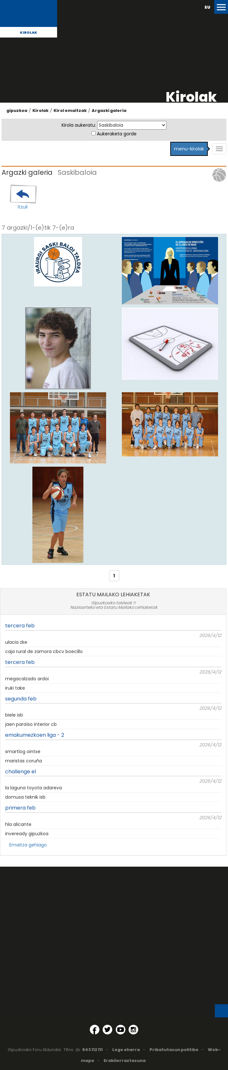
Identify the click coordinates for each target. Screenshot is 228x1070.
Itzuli (23, 207)
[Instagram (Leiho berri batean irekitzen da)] (133, 1029)
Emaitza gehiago (28, 845)
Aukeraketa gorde (117, 134)
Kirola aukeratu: (79, 125)
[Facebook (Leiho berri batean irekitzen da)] (94, 1029)
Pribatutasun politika (173, 1049)
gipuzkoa (16, 110)
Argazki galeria (109, 110)
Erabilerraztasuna (125, 1060)
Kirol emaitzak (70, 110)
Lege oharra (126, 1049)
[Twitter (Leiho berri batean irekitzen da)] (107, 1029)
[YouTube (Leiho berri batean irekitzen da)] (120, 1029)
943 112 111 (92, 1049)
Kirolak (28, 32)
